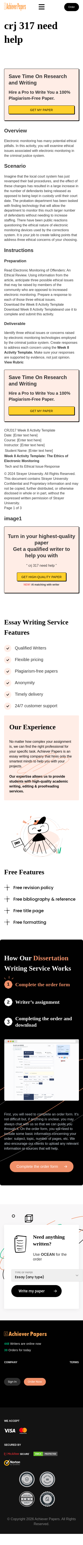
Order (71, 7)
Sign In (12, 1381)
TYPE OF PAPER (24, 1272)
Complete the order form (42, 984)
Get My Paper (41, 110)
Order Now (35, 1381)
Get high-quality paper (41, 577)
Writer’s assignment (37, 1002)
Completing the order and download (43, 1022)
